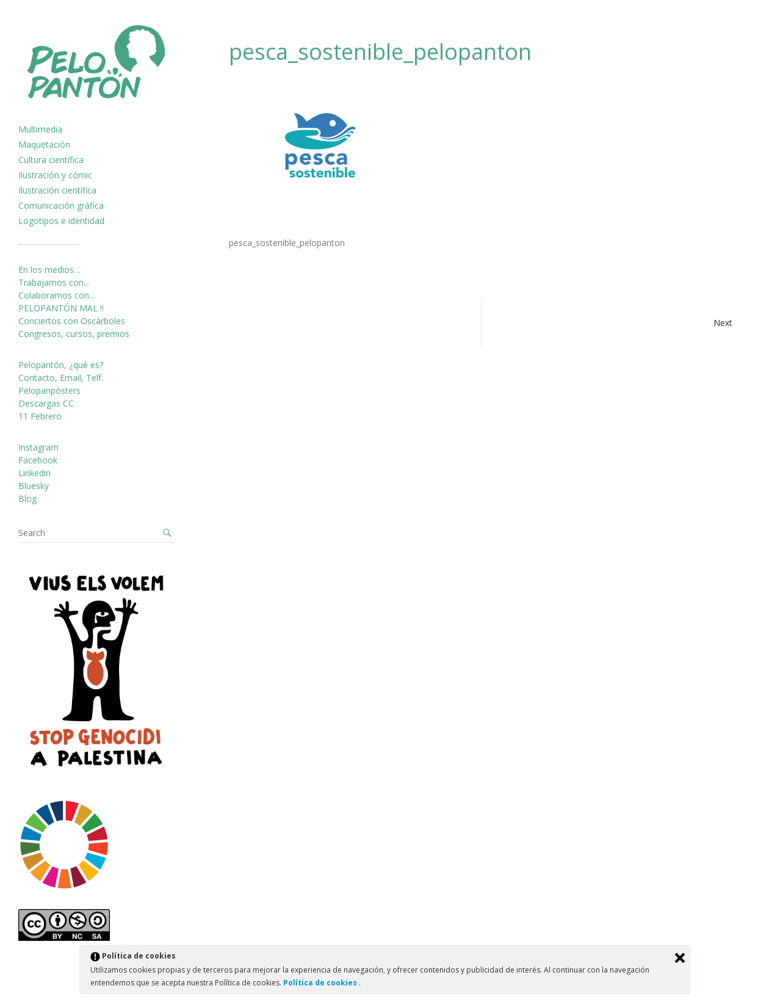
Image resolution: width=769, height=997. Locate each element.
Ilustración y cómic (55, 175)
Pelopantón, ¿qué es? (60, 365)
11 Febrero (40, 416)
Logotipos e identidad (61, 221)
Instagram (38, 447)
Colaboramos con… (57, 295)
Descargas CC (46, 403)
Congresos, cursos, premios (73, 333)
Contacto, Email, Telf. (60, 377)
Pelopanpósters (49, 390)
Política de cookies (321, 982)
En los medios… (49, 269)
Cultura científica (51, 159)
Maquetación (44, 144)
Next (722, 322)
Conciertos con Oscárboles (71, 321)
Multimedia (40, 129)
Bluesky (33, 485)
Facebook (37, 460)
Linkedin (34, 473)
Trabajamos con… (54, 282)
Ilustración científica (57, 190)
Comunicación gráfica (61, 205)
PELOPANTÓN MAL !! (61, 308)
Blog (27, 498)
